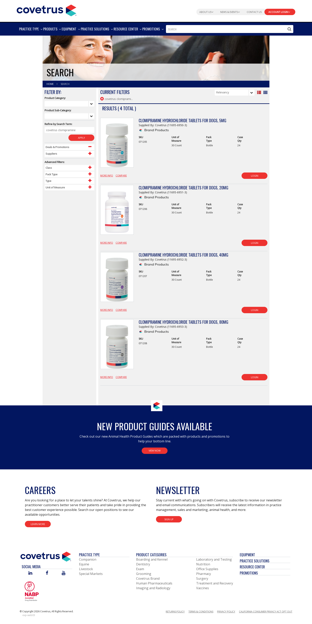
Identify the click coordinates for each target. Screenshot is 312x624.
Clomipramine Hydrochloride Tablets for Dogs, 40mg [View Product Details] (183, 255)
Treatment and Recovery (214, 583)
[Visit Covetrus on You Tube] (63, 573)
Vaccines (202, 588)
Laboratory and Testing (214, 559)
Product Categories (151, 554)
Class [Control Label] (49, 168)
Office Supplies (207, 569)
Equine (84, 564)
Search (65, 84)
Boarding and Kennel (152, 559)
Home (50, 84)
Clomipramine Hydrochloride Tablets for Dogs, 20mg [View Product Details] (183, 188)
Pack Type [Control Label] (52, 174)
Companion (87, 559)
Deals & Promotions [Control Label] (57, 147)
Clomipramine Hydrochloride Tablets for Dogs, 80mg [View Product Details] (183, 322)
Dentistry (143, 564)
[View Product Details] (117, 145)
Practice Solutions (254, 560)
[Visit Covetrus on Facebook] (47, 573)
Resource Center (252, 566)
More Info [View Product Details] (106, 175)
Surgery (202, 578)
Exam (140, 569)
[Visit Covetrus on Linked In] (30, 573)
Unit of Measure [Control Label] (55, 187)
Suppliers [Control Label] (51, 153)
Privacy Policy (226, 611)
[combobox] (229, 29)
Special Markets (91, 574)
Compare (121, 175)
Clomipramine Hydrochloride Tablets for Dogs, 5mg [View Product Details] (182, 120)
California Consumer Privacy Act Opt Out (265, 611)
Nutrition (203, 564)
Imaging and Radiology (153, 588)
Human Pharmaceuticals (154, 583)
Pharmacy (203, 574)
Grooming (143, 574)
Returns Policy (175, 611)
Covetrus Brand (148, 578)
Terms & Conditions (200, 611)
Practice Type (89, 554)
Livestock (86, 569)
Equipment (247, 554)
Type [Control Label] (48, 181)
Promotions (249, 573)
